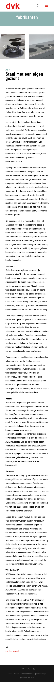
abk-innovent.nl (12, 651)
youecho (23, 678)
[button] (4, 47)
